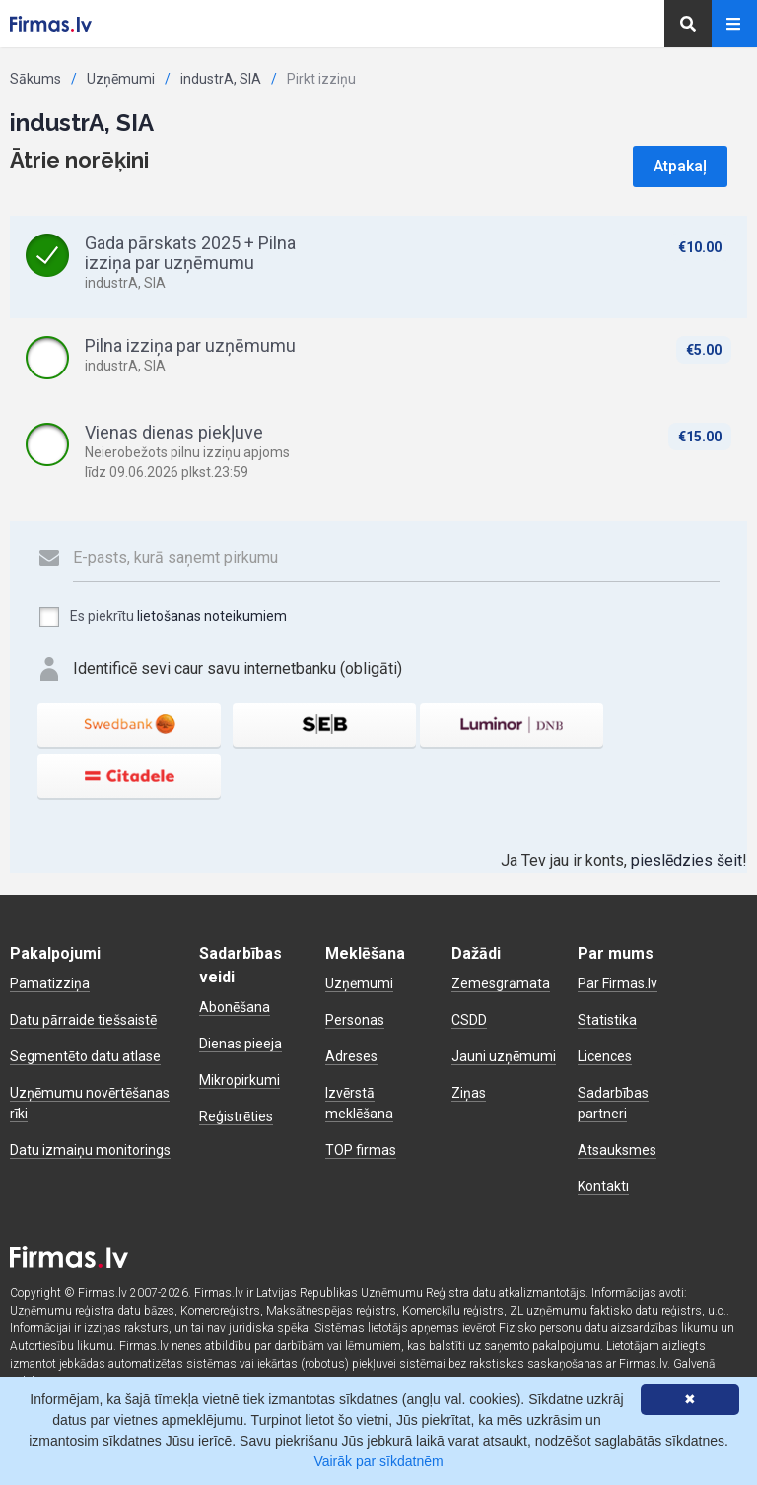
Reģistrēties (236, 1116)
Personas (354, 1020)
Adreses (351, 1056)
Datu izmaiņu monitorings (90, 1150)
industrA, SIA (220, 79)
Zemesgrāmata (500, 983)
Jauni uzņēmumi (503, 1056)
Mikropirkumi (239, 1080)
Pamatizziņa (50, 983)
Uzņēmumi (121, 79)
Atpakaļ (680, 166)
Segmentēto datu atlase (85, 1056)
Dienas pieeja (240, 1043)
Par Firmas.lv (617, 983)
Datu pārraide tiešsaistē (83, 1020)
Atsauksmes (617, 1150)
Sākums (35, 79)
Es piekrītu (162, 617)
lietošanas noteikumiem (212, 616)
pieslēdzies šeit (686, 860)
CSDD (469, 1020)
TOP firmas (360, 1150)
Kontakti (603, 1186)
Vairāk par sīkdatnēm (378, 1461)
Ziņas (468, 1093)
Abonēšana (234, 1007)
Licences (605, 1056)
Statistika (607, 1020)
